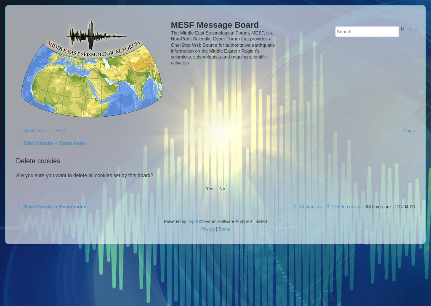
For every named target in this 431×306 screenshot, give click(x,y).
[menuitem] (56, 130)
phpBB (193, 221)
